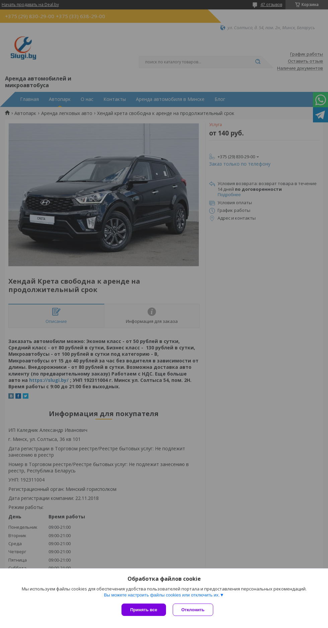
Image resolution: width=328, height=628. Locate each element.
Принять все (143, 609)
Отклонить (192, 609)
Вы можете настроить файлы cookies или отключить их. (162, 594)
